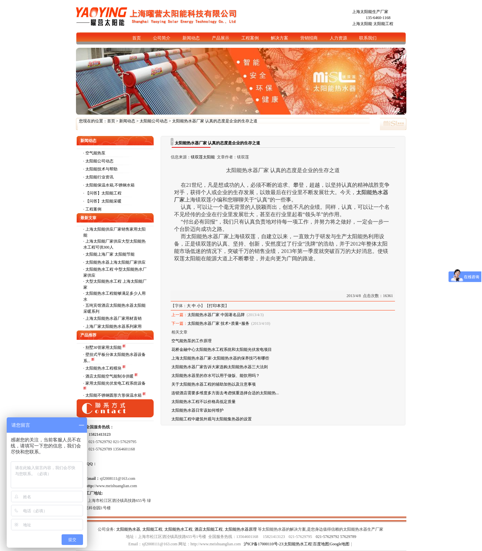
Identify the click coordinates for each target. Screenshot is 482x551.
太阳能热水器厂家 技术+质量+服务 (218, 323)
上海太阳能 (362, 23)
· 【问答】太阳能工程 (102, 193)
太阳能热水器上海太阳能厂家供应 (115, 262)
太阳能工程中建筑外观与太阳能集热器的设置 (211, 419)
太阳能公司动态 (154, 121)
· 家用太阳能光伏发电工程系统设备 (114, 383)
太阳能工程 (383, 23)
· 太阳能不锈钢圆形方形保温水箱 (113, 395)
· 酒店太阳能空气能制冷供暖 (109, 376)
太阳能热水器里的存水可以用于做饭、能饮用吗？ (215, 375)
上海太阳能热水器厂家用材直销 (113, 318)
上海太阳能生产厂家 (370, 11)
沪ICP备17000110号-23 (263, 544)
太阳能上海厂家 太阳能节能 (110, 254)
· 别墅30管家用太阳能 (103, 347)
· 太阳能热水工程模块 (103, 368)
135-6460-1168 (378, 17)
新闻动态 (127, 121)
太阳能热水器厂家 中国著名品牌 (216, 314)
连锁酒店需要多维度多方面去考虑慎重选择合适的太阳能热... (225, 393)
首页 (111, 121)
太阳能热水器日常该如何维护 (197, 410)
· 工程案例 (92, 209)
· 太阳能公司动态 (98, 161)
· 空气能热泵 (94, 153)
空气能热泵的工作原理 (191, 340)
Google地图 (339, 544)
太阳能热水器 (128, 529)
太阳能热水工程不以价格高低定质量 (203, 401)
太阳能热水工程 (178, 529)
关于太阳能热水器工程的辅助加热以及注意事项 (213, 384)
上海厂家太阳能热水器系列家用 (113, 326)
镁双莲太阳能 (203, 157)
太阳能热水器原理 (241, 529)
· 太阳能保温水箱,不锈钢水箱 (109, 185)
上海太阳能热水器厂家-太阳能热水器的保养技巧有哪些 (220, 358)
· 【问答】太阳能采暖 (102, 201)
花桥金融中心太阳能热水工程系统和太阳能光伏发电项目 (221, 349)
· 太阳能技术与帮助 (100, 169)
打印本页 (217, 305)
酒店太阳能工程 (208, 529)
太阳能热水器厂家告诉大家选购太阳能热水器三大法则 (219, 367)
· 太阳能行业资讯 (98, 177)
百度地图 (321, 544)
